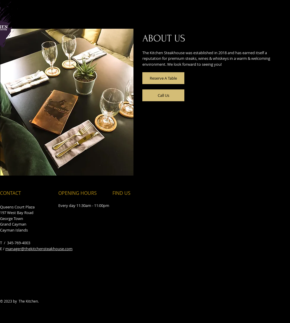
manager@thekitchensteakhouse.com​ (38, 248)
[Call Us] (163, 95)
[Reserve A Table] (163, 78)
